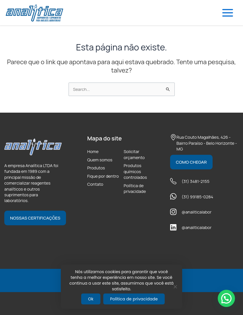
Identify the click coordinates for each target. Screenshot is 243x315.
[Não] (175, 286)
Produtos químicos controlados (135, 171)
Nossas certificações (35, 218)
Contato (95, 184)
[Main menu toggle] (227, 12)
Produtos (96, 168)
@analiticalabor (196, 212)
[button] (226, 298)
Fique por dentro (103, 176)
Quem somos (99, 160)
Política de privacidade (135, 188)
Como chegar (191, 162)
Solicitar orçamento (134, 154)
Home (92, 151)
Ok (91, 299)
